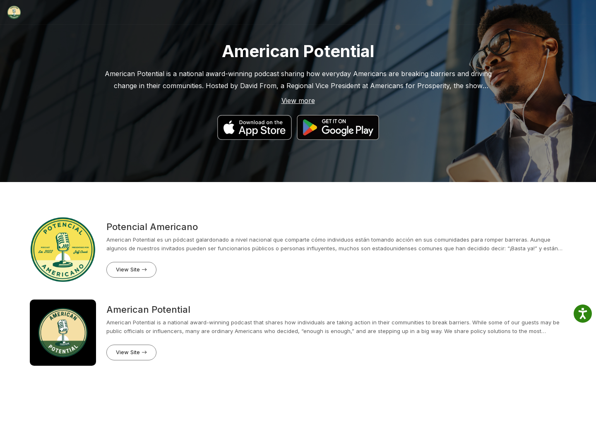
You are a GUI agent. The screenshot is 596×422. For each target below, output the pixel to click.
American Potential (148, 309)
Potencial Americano (152, 226)
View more (298, 100)
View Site (131, 269)
